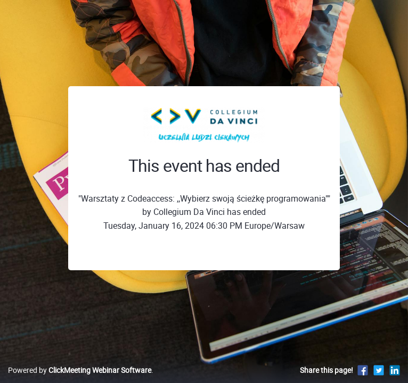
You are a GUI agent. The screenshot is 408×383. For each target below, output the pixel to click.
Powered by (79, 370)
